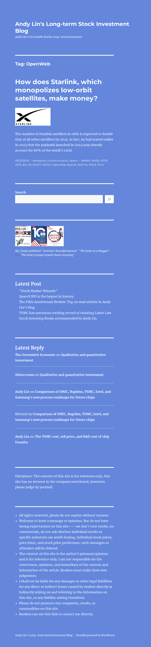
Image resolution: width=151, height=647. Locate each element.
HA (29, 164)
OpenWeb (59, 164)
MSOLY (46, 164)
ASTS (18, 164)
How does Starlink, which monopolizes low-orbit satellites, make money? (58, 90)
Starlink (83, 164)
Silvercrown (24, 375)
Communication (57, 160)
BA (24, 164)
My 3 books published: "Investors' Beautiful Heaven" (46, 251)
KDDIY (37, 164)
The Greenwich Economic (35, 355)
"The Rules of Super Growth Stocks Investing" (47, 255)
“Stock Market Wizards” (38, 291)
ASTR (104, 160)
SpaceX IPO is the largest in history (46, 296)
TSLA (100, 164)
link (55, 614)
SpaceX (71, 164)
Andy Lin (22, 392)
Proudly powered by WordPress (95, 635)
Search (20, 192)
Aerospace (39, 160)
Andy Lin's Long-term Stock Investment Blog (44, 635)
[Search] (109, 199)
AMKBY (85, 160)
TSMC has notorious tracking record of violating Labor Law (65, 313)
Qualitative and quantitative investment (72, 375)
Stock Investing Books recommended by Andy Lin (58, 318)
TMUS (92, 164)
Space (73, 160)
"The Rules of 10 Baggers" (94, 251)
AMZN (95, 160)
